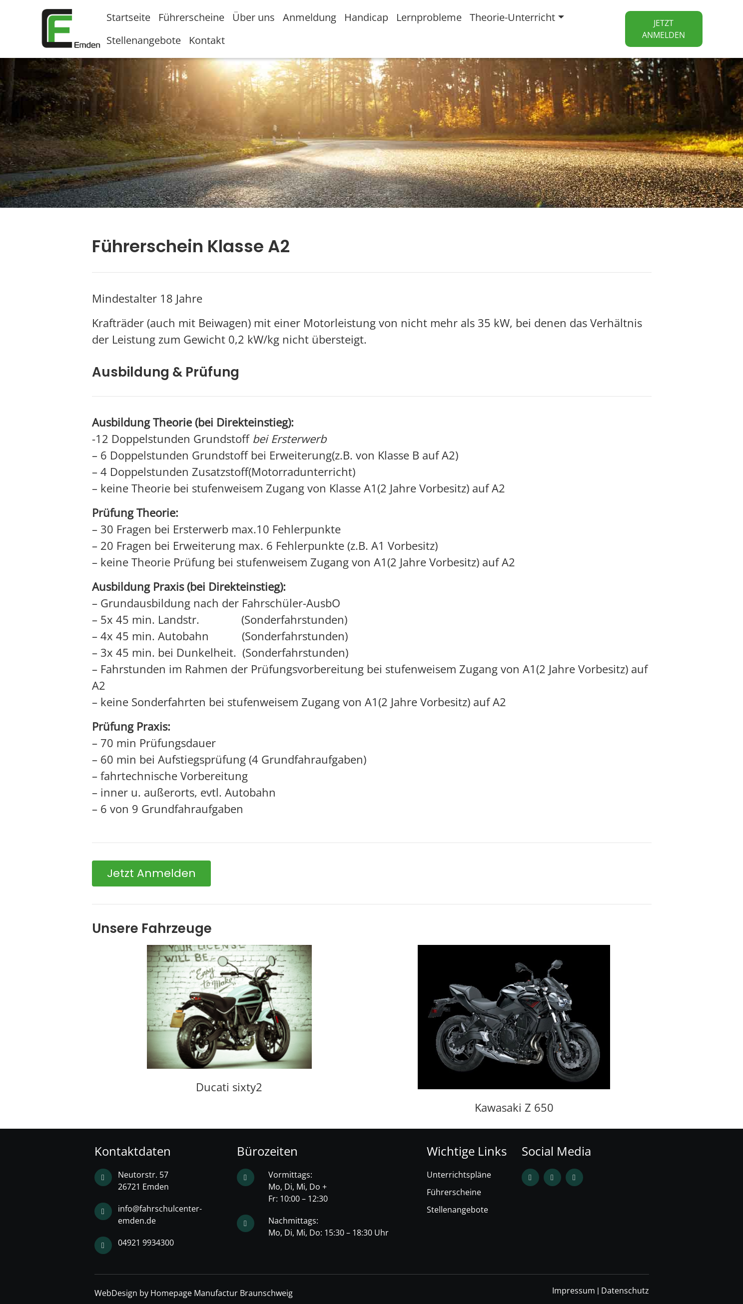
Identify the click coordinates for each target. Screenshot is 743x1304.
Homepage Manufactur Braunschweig (221, 1293)
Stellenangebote (143, 40)
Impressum (573, 1290)
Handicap (366, 17)
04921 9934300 (146, 1242)
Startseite (128, 17)
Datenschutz (625, 1290)
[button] (151, 873)
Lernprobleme (429, 17)
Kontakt (207, 40)
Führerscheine (191, 17)
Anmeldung (309, 17)
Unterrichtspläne (459, 1174)
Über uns (253, 17)
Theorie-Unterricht (512, 17)
